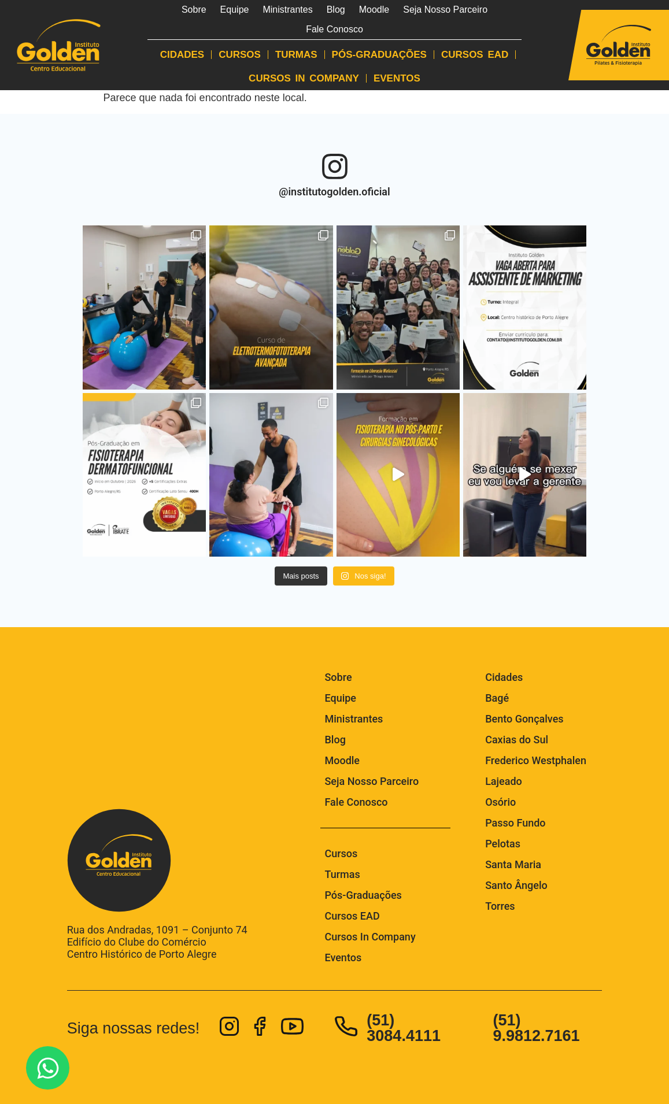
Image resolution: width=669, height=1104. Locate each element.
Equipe (234, 9)
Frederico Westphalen (535, 760)
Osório (500, 802)
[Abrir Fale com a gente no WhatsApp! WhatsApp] (47, 1068)
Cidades (182, 54)
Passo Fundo (515, 823)
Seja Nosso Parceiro (445, 9)
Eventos (397, 78)
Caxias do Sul (516, 739)
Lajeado (503, 781)
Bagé (497, 698)
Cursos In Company (304, 78)
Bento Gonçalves (524, 719)
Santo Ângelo (516, 885)
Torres (500, 906)
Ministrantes (287, 9)
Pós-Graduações (379, 54)
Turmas (296, 54)
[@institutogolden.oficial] (334, 166)
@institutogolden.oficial (334, 192)
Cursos (240, 54)
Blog (336, 9)
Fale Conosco (334, 29)
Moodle (374, 9)
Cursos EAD (474, 54)
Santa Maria (513, 864)
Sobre (194, 9)
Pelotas (502, 844)
